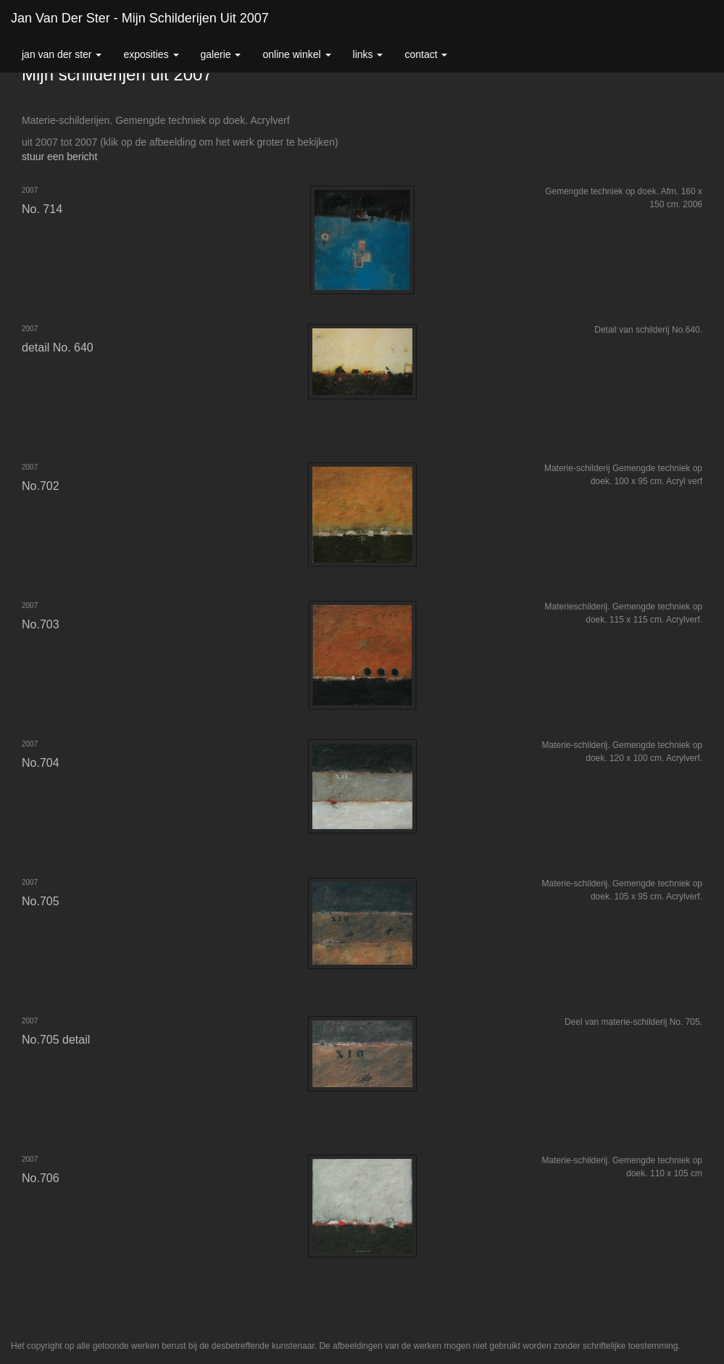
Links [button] (368, 54)
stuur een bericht (59, 156)
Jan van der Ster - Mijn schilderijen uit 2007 (140, 18)
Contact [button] (425, 54)
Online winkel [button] (296, 54)
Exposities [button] (150, 54)
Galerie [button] (221, 54)
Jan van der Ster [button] (61, 54)
